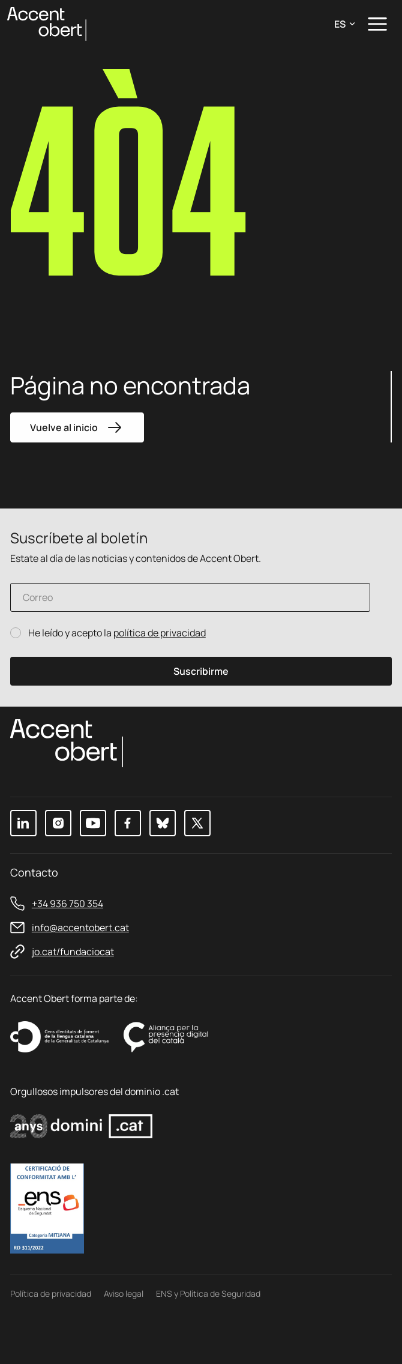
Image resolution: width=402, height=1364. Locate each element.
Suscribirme (201, 671)
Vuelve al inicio (77, 427)
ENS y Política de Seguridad (208, 1293)
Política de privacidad (50, 1293)
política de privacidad (159, 632)
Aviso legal (123, 1293)
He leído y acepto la (117, 633)
